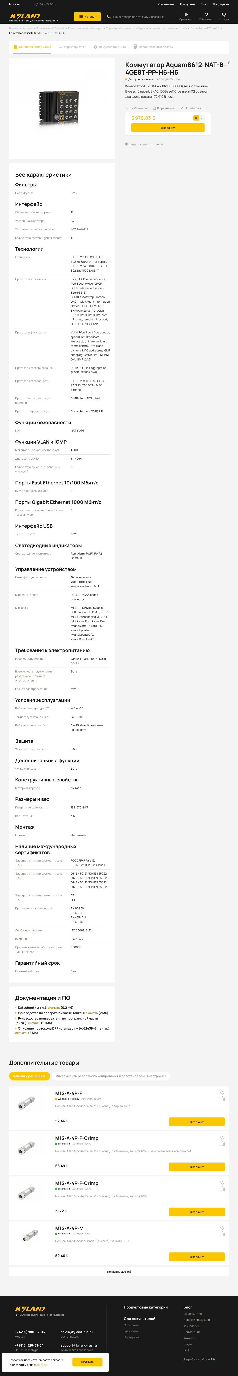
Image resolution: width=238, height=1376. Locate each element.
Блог (204, 4)
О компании (166, 4)
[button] (87, 16)
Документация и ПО (112, 47)
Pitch (213, 1359)
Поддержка (221, 4)
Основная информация (35, 47)
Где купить (187, 4)
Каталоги (190, 1338)
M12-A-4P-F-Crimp (76, 1138)
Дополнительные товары (156, 47)
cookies (42, 1365)
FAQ (186, 1350)
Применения (192, 1332)
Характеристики (75, 47)
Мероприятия (193, 1314)
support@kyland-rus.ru (79, 1345)
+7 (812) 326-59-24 (29, 1345)
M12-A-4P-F (68, 1093)
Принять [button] (87, 1362)
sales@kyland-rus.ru (77, 1332)
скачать (54, 1007)
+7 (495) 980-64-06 (45, 4)
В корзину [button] (168, 128)
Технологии (191, 1326)
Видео (188, 1344)
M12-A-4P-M (69, 1228)
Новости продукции (197, 1320)
